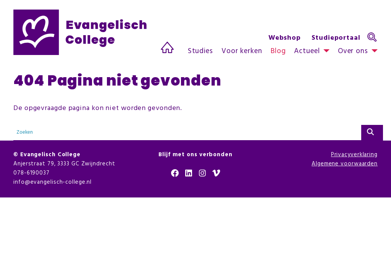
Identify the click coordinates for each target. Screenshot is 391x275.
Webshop (284, 38)
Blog (278, 51)
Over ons (353, 51)
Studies (200, 51)
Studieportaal (336, 38)
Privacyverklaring (354, 154)
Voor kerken (241, 51)
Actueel (307, 51)
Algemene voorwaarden (345, 163)
